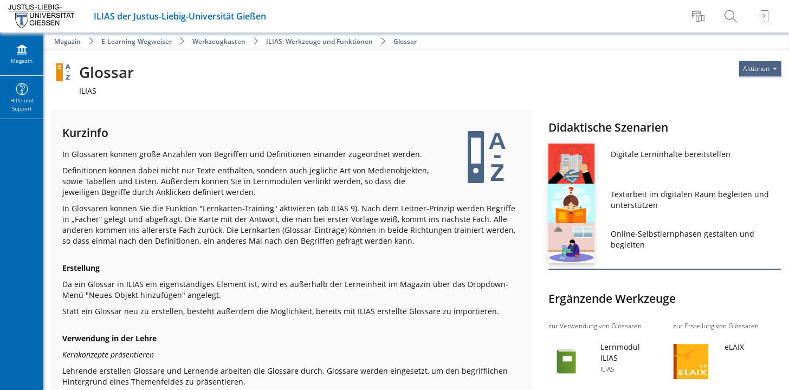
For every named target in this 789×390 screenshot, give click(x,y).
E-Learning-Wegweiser (136, 41)
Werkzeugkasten (218, 41)
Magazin (67, 41)
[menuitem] (699, 16)
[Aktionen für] (760, 68)
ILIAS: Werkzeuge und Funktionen (319, 41)
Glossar (405, 41)
